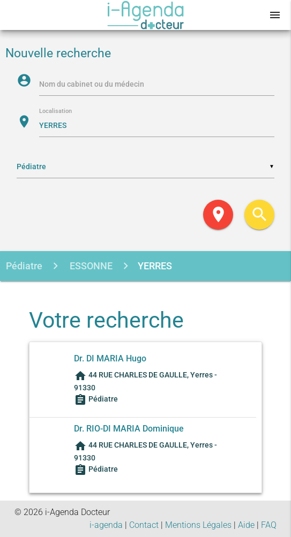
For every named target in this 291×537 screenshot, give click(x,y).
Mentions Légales (198, 525)
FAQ (269, 525)
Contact (144, 525)
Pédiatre (24, 265)
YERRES (155, 265)
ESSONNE (90, 265)
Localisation (55, 111)
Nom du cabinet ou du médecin (91, 84)
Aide (246, 525)
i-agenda (106, 525)
